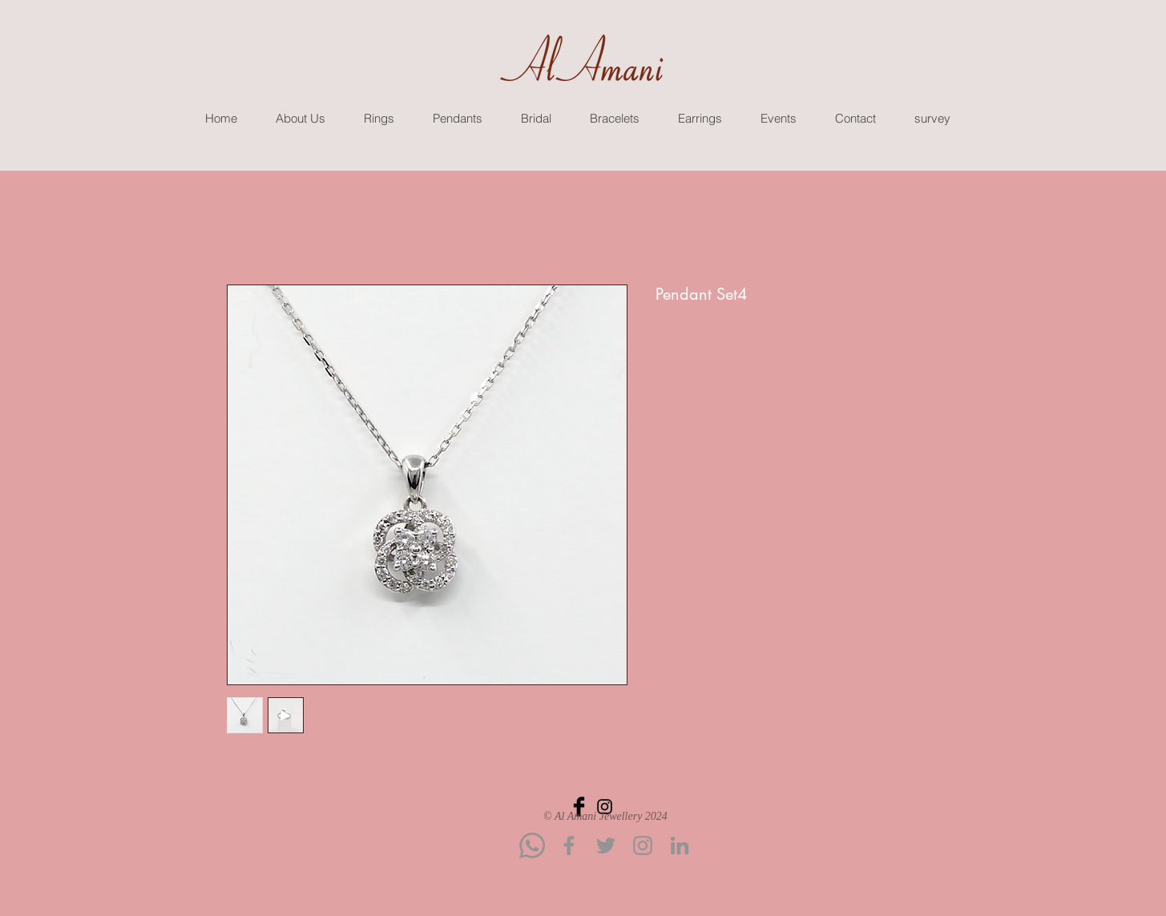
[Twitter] (606, 845)
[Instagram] (643, 845)
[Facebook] (569, 845)
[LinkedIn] (679, 845)
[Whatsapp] (532, 845)
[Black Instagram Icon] (605, 807)
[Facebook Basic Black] (579, 807)
